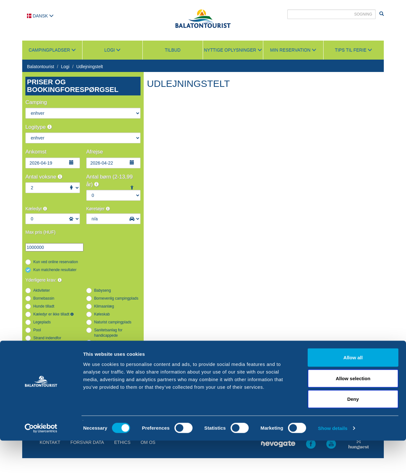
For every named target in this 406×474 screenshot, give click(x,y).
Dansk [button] (40, 15)
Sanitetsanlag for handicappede (108, 333)
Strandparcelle (106, 342)
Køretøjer (98, 208)
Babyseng (102, 290)
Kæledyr (36, 208)
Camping (36, 102)
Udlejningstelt (89, 66)
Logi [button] (112, 50)
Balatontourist (40, 66)
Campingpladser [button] (52, 50)
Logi (65, 66)
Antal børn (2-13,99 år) (109, 180)
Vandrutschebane (47, 358)
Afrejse (94, 152)
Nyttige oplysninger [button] (233, 50)
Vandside (102, 358)
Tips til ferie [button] (353, 50)
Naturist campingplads (113, 322)
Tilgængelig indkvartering (54, 350)
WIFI (37, 366)
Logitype (38, 127)
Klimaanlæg (104, 306)
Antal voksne (43, 177)
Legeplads (42, 322)
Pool (37, 330)
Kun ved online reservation (55, 262)
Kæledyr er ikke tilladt (53, 314)
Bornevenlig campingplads (116, 298)
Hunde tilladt (43, 306)
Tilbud (172, 50)
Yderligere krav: (43, 279)
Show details (333, 461)
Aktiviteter (41, 290)
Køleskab (102, 314)
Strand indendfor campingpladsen (47, 341)
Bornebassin (43, 298)
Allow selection (353, 411)
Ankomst (35, 152)
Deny (353, 432)
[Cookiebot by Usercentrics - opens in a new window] (41, 461)
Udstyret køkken (107, 350)
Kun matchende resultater (54, 270)
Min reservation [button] (293, 50)
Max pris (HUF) (40, 232)
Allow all (353, 390)
